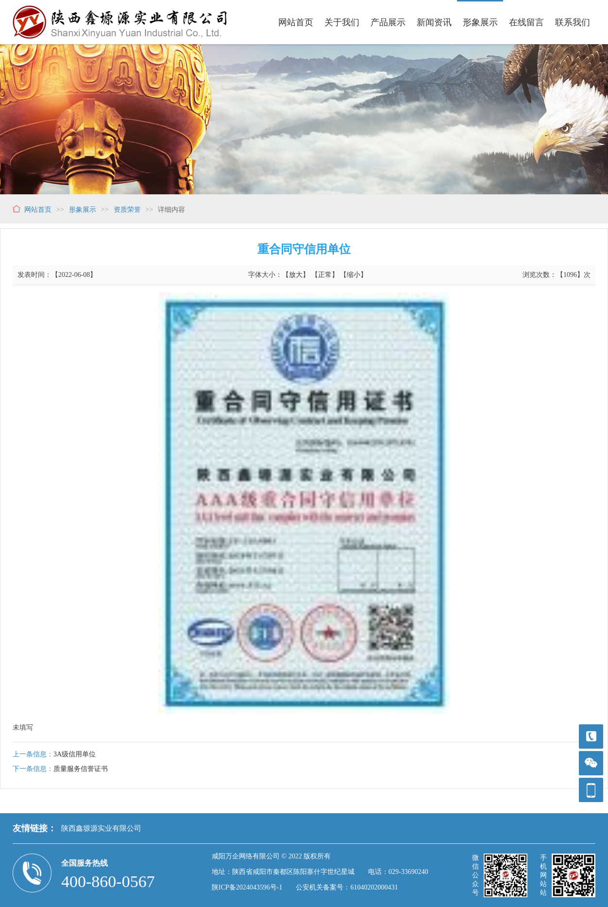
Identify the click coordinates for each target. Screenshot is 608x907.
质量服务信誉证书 (80, 768)
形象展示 (480, 22)
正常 (325, 274)
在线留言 (526, 22)
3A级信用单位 (74, 754)
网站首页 (295, 22)
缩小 (353, 274)
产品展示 (388, 22)
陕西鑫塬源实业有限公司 (101, 828)
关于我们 (341, 22)
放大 (296, 274)
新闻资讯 (434, 22)
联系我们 (572, 22)
